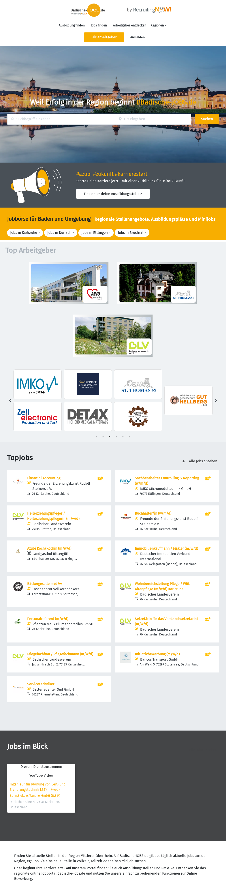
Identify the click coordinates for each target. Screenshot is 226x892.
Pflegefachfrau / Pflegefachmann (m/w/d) (60, 654)
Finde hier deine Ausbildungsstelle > (113, 194)
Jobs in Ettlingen (94, 232)
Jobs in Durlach (59, 232)
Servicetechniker (40, 684)
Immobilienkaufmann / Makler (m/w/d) (166, 548)
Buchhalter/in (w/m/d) (153, 513)
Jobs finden (99, 25)
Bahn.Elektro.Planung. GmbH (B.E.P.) (35, 796)
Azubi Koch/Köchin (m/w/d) (49, 548)
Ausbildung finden (72, 25)
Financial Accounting (43, 478)
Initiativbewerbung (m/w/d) (157, 654)
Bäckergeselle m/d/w (44, 584)
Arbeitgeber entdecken (129, 25)
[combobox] (61, 119)
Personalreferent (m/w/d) (47, 619)
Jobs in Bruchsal (130, 232)
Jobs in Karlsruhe (23, 232)
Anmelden (137, 37)
